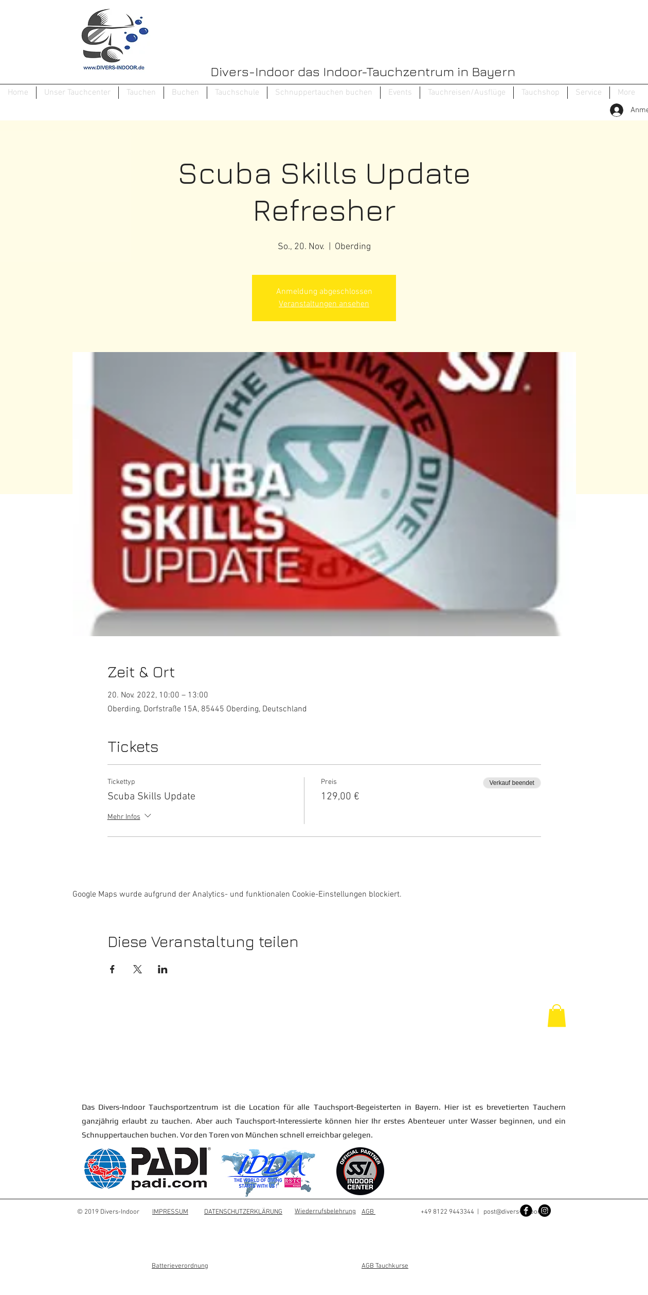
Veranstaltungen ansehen (324, 304)
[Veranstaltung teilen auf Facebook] (112, 969)
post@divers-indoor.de (516, 1212)
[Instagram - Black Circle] (544, 1210)
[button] (141, 92)
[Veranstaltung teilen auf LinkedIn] (163, 969)
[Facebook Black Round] (526, 1210)
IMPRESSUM (170, 1212)
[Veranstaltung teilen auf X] (137, 969)
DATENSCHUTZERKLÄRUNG (243, 1212)
